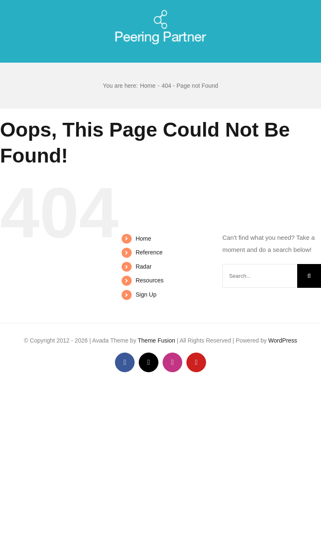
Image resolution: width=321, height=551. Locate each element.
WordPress (282, 340)
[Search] (309, 276)
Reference (149, 252)
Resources (149, 280)
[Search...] (259, 276)
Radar (143, 266)
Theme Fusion (156, 340)
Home (143, 238)
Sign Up (145, 294)
